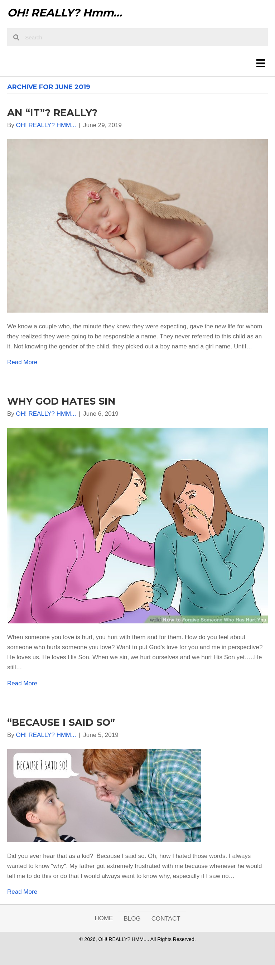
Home (104, 918)
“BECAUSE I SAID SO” (61, 722)
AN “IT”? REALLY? (52, 113)
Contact (165, 918)
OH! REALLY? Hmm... (64, 12)
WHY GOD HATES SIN (61, 401)
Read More (22, 362)
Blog (132, 918)
